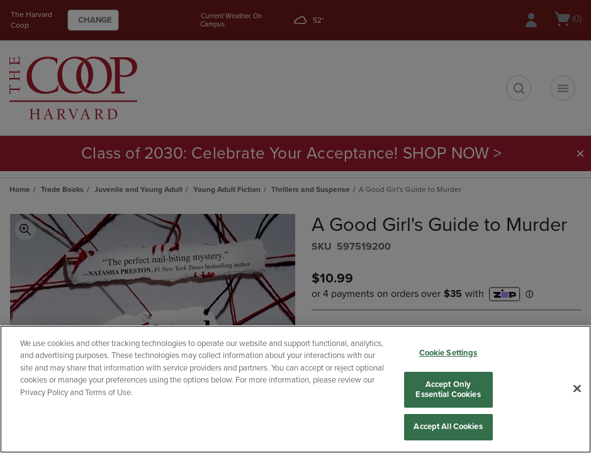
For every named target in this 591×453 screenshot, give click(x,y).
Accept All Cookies (448, 427)
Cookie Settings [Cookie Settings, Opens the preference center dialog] (448, 353)
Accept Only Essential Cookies (447, 389)
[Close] (577, 389)
